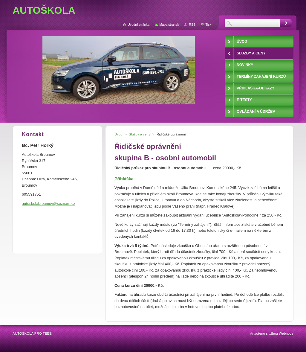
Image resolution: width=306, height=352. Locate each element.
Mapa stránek (169, 24)
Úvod (118, 134)
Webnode (286, 333)
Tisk (208, 24)
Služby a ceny (139, 134)
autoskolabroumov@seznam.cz (48, 203)
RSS (192, 24)
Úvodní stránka (138, 24)
